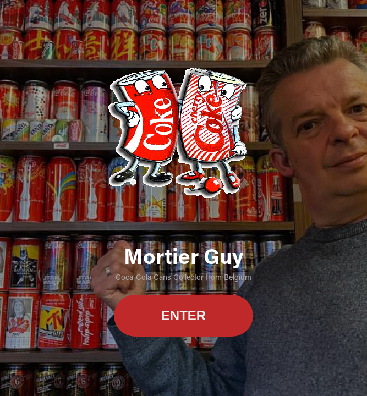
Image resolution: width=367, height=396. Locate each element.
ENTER (183, 315)
